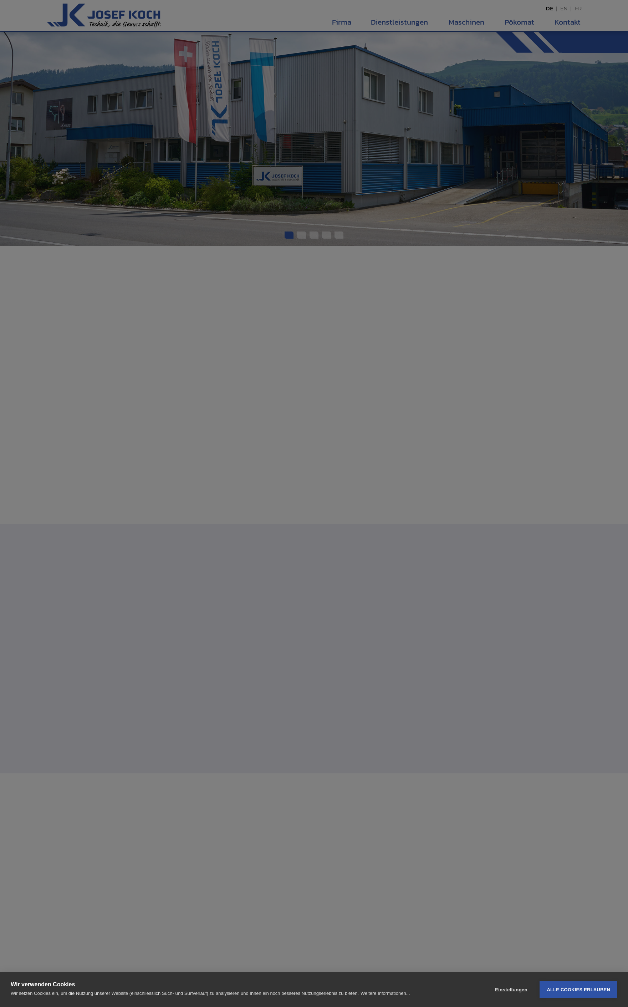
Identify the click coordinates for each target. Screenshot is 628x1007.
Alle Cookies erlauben (578, 989)
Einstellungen (511, 989)
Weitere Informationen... (385, 993)
